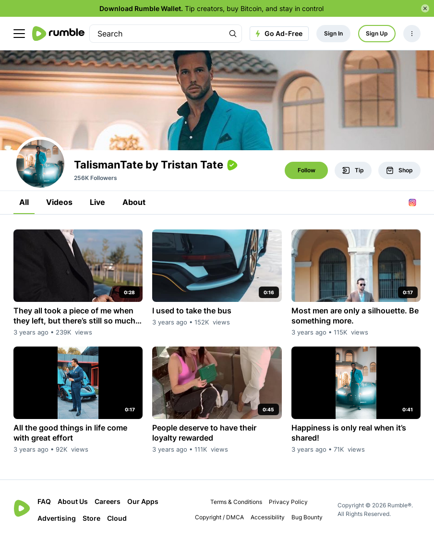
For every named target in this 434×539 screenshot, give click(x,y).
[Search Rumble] (232, 33)
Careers (108, 501)
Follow (306, 170)
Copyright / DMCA (219, 517)
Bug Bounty (307, 517)
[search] (157, 33)
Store (91, 518)
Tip (353, 170)
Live (97, 202)
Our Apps (142, 501)
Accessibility (268, 517)
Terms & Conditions (236, 501)
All (24, 202)
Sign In (333, 33)
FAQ (44, 501)
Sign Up (377, 33)
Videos (59, 202)
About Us (73, 501)
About (133, 202)
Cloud (117, 518)
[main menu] (19, 33)
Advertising (56, 518)
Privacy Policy (288, 501)
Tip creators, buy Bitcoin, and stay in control (211, 8)
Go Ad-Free (277, 33)
